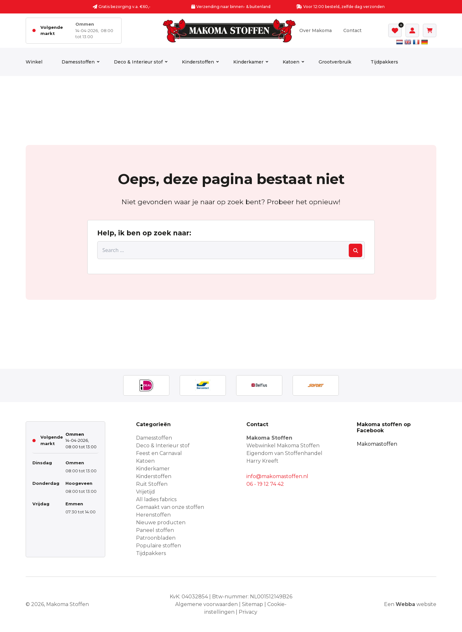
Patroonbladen (155, 538)
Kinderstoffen (198, 62)
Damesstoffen (78, 62)
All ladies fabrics (156, 499)
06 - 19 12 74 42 (265, 484)
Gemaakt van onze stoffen (170, 507)
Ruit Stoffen (151, 484)
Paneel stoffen (155, 530)
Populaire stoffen (158, 546)
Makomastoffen (377, 444)
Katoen (291, 62)
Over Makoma (315, 30)
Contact (352, 30)
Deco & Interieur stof (138, 62)
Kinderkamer (248, 62)
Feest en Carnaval (159, 453)
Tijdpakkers (384, 62)
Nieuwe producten (160, 522)
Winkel (34, 62)
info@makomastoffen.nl (277, 476)
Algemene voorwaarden (206, 604)
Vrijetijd (145, 492)
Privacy (248, 612)
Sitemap (252, 604)
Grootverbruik (335, 62)
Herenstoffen (153, 515)
